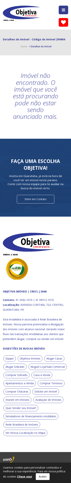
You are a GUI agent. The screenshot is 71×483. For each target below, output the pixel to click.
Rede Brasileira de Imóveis (21, 424)
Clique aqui (24, 476)
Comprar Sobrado (16, 375)
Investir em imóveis (17, 400)
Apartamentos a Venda (19, 383)
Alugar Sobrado (14, 366)
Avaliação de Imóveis (48, 400)
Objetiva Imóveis (30, 358)
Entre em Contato (36, 199)
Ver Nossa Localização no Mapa (25, 433)
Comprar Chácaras (16, 391)
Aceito (43, 476)
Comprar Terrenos (51, 383)
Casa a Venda (42, 375)
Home (24, 46)
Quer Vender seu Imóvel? (20, 408)
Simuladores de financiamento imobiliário (30, 416)
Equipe (9, 358)
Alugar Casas (54, 358)
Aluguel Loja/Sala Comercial (47, 366)
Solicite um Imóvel (45, 391)
